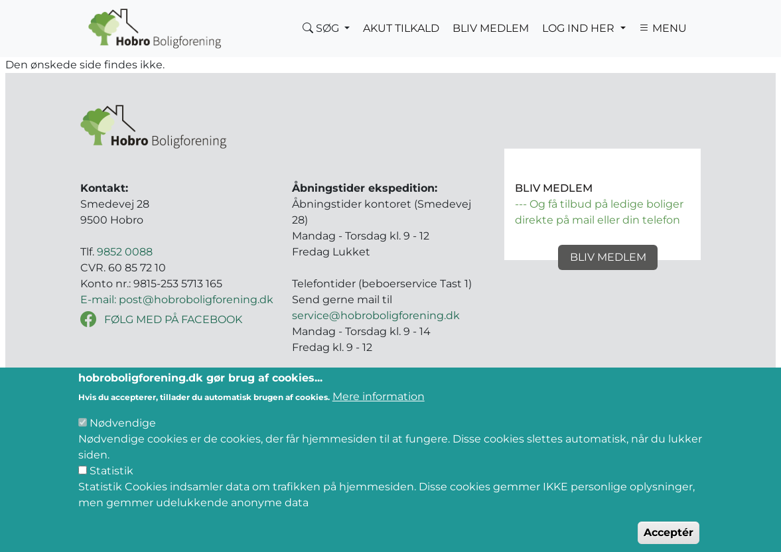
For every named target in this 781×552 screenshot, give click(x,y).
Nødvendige (123, 435)
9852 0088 (125, 251)
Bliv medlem (608, 257)
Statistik (111, 482)
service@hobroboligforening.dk (376, 315)
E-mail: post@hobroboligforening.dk (176, 299)
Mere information (378, 408)
